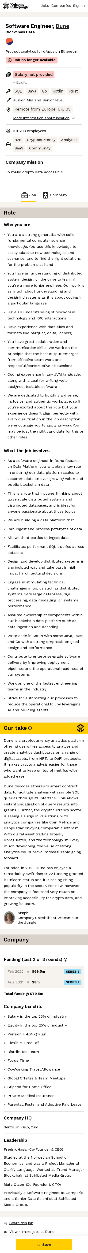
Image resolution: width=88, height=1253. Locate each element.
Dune (62, 26)
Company (54, 195)
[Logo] (16, 6)
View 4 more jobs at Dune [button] (29, 1231)
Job (28, 195)
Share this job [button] (18, 1223)
